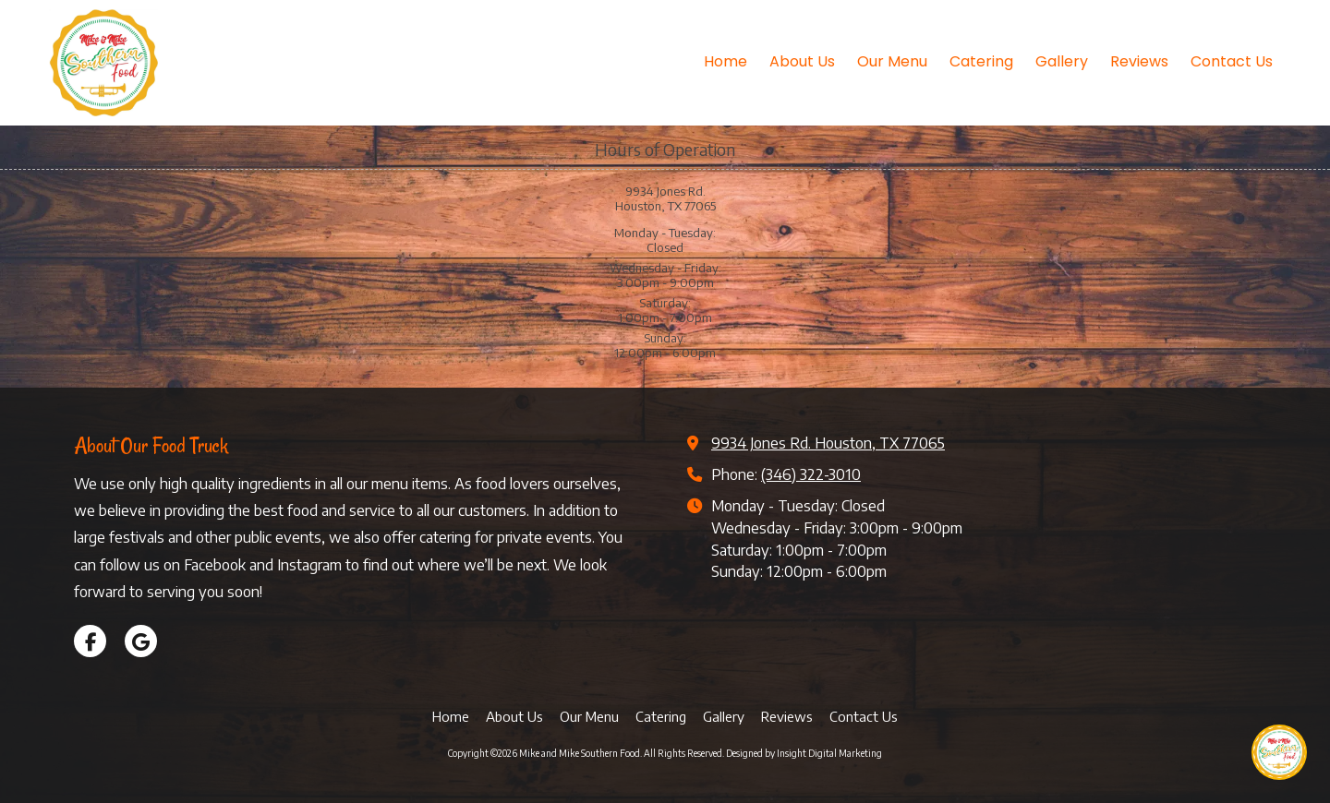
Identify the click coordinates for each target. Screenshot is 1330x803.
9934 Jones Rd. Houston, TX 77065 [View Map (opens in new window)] (828, 442)
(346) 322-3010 (811, 474)
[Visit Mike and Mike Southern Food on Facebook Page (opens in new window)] (90, 641)
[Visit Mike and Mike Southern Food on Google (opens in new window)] (141, 641)
